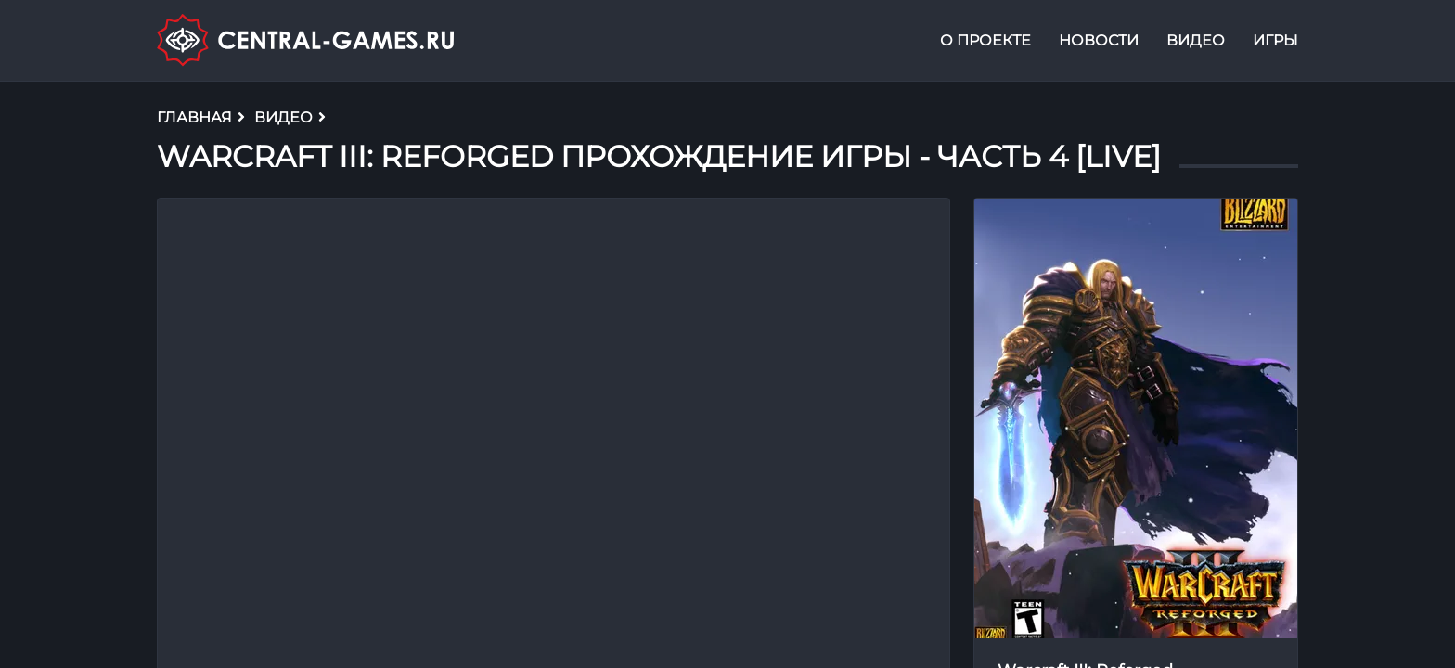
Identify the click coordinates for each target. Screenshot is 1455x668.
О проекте (985, 40)
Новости (1099, 40)
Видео (1195, 40)
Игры (1275, 40)
